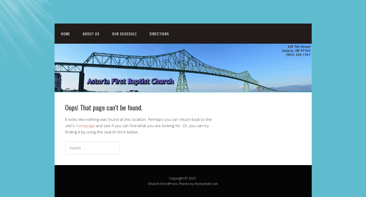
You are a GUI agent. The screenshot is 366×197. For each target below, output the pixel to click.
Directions (159, 33)
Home (65, 33)
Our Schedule (124, 33)
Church (154, 183)
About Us (91, 33)
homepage (85, 125)
